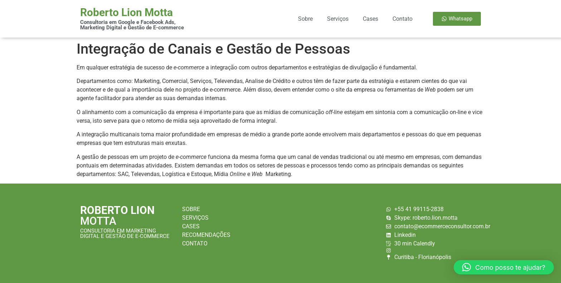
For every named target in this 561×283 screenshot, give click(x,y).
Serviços (337, 18)
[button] (504, 267)
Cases (370, 18)
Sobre (305, 18)
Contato (402, 18)
